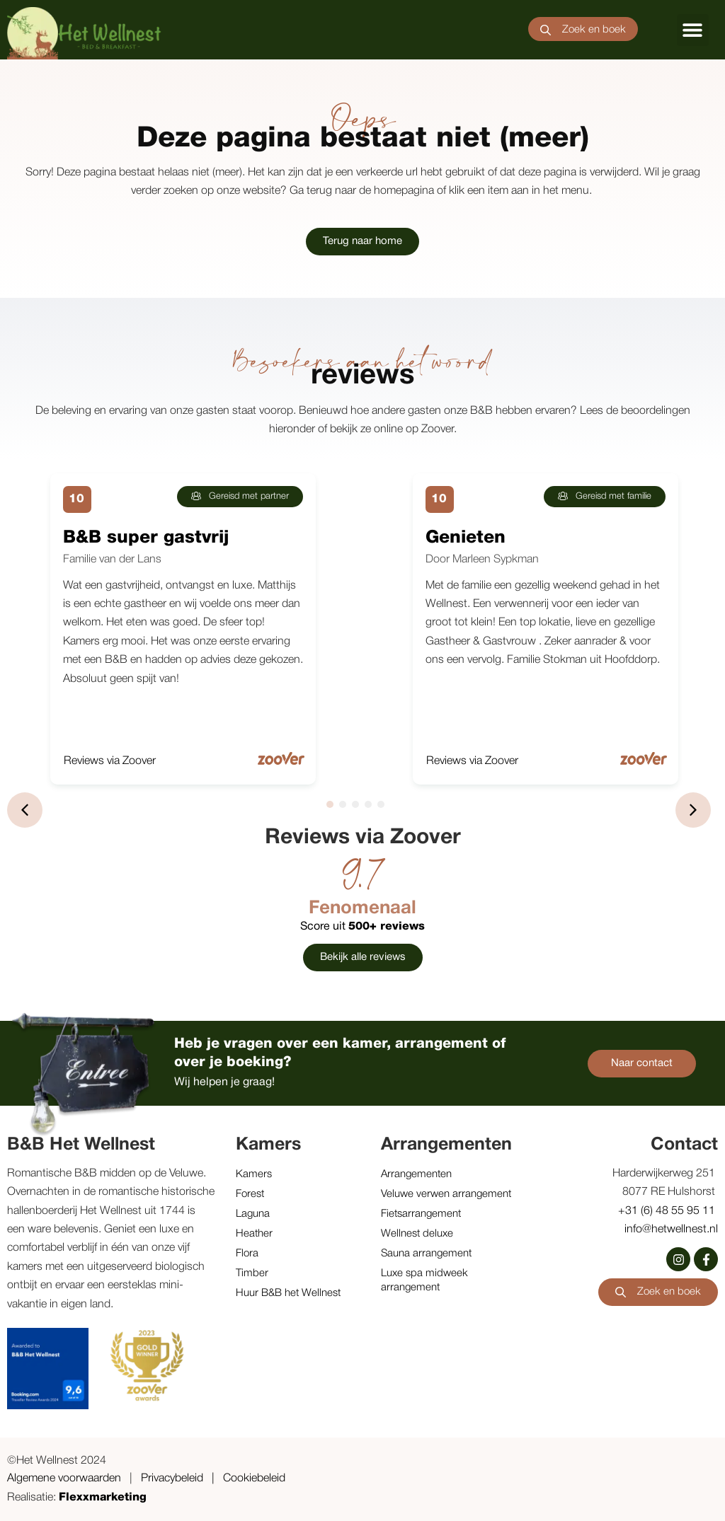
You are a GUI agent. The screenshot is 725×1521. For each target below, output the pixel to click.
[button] (693, 30)
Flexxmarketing (103, 1498)
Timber (252, 1273)
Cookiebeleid (254, 1479)
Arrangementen (416, 1174)
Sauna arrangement (426, 1254)
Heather (254, 1234)
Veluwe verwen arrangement (446, 1194)
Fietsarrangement (421, 1214)
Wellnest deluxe (417, 1234)
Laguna (253, 1214)
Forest (250, 1194)
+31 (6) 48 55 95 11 (668, 1211)
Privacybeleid (172, 1479)
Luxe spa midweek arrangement (424, 1280)
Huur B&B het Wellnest (288, 1293)
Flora (247, 1254)
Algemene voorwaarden (64, 1479)
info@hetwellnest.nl (671, 1229)
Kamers (254, 1174)
